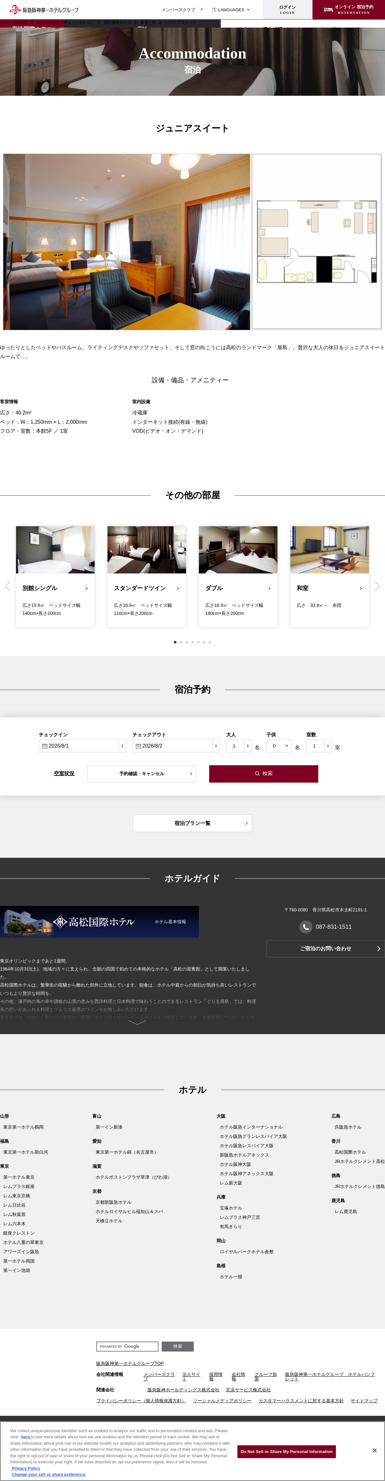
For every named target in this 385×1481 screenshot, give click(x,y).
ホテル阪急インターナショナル (251, 1127)
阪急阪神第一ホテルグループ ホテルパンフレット (330, 1376)
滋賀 (96, 1166)
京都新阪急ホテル (114, 1202)
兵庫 (221, 1197)
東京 (4, 1166)
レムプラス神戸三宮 (240, 1217)
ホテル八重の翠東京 (23, 1242)
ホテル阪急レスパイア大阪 (247, 1145)
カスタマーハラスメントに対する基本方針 (301, 1400)
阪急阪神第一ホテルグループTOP (130, 1363)
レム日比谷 (14, 1205)
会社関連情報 (109, 1374)
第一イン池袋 (16, 1270)
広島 (335, 1116)
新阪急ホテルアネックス (244, 1154)
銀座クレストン (19, 1233)
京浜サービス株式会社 (248, 1389)
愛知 (96, 1141)
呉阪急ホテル (348, 1127)
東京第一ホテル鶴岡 (23, 1127)
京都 (96, 1191)
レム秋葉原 (14, 1214)
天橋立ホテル (109, 1220)
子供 (271, 734)
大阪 (221, 1116)
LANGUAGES (228, 9)
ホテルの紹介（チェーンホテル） (65, 22)
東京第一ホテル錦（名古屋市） (127, 1152)
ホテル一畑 (231, 1276)
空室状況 (64, 773)
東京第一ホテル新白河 (25, 1152)
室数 (311, 734)
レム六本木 (14, 1223)
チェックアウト (149, 734)
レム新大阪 (231, 1182)
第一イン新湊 (109, 1127)
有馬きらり (231, 1226)
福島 (4, 1141)
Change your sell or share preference (49, 1474)
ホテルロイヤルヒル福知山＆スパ (129, 1211)
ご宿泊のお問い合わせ (325, 948)
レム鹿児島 (346, 1211)
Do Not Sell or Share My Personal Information (287, 1451)
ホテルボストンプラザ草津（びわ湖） (134, 1177)
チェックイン (53, 734)
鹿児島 (338, 1200)
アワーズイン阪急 (21, 1251)
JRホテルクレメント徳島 (360, 1186)
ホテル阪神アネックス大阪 (247, 1173)
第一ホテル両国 (19, 1261)
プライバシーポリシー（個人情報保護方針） (141, 1400)
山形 (4, 1116)
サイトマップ (364, 1400)
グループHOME (13, 22)
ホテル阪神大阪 (235, 1164)
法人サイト (191, 1376)
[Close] (375, 1450)
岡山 (221, 1240)
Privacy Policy (26, 1468)
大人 (231, 734)
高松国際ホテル (117, 22)
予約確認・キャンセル (141, 773)
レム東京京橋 (16, 1195)
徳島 (335, 1175)
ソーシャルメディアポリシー (222, 1400)
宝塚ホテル (231, 1208)
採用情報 (216, 1376)
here (26, 1436)
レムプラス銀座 (19, 1186)
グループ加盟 (265, 1376)
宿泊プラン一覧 (192, 823)
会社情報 (238, 1376)
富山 (96, 1116)
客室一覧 (148, 22)
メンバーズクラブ (178, 9)
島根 (221, 1265)
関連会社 (105, 1390)
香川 (335, 1141)
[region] (192, 1451)
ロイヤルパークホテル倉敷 (247, 1251)
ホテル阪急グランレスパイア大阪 (253, 1136)
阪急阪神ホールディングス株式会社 (183, 1389)
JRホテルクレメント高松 (360, 1161)
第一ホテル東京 (19, 1177)
